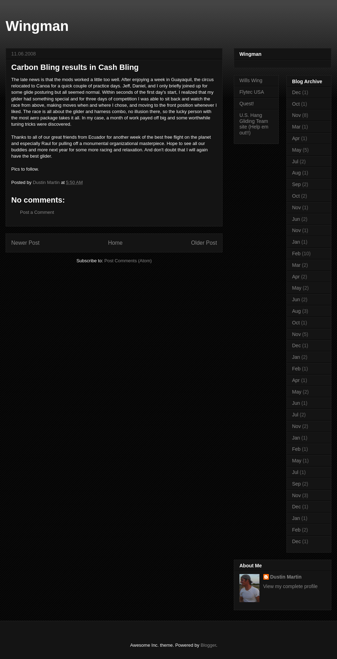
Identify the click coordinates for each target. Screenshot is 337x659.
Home (115, 243)
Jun (296, 219)
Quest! (246, 103)
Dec (296, 92)
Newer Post (25, 243)
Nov (296, 115)
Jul (295, 161)
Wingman (37, 26)
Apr (296, 138)
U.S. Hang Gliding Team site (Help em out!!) (253, 124)
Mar (296, 127)
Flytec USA (251, 92)
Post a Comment (37, 212)
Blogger (208, 645)
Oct (296, 104)
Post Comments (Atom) (128, 260)
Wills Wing (250, 80)
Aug (296, 173)
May (296, 150)
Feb (296, 253)
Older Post (204, 243)
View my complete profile (290, 586)
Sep (296, 184)
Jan (296, 242)
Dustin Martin (286, 577)
